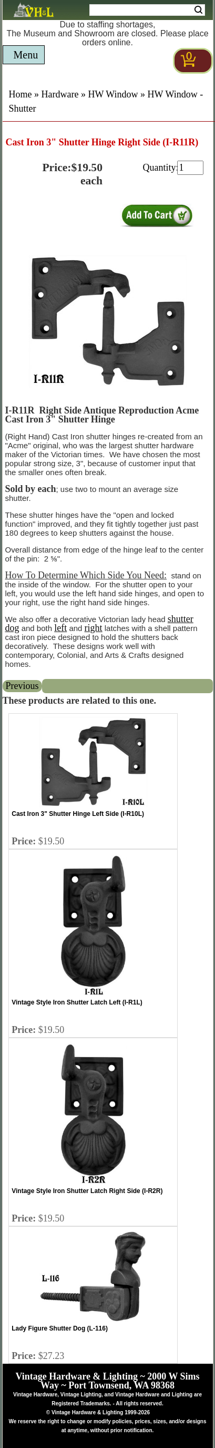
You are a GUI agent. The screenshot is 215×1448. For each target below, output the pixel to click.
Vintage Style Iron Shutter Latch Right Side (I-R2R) (87, 1191)
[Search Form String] (147, 10)
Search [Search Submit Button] (198, 10)
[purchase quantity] (190, 168)
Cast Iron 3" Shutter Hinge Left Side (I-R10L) (78, 813)
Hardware (60, 94)
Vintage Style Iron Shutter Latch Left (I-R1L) (77, 1002)
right (94, 628)
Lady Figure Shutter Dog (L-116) (60, 1328)
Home (20, 94)
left (60, 628)
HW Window (113, 94)
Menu (26, 55)
